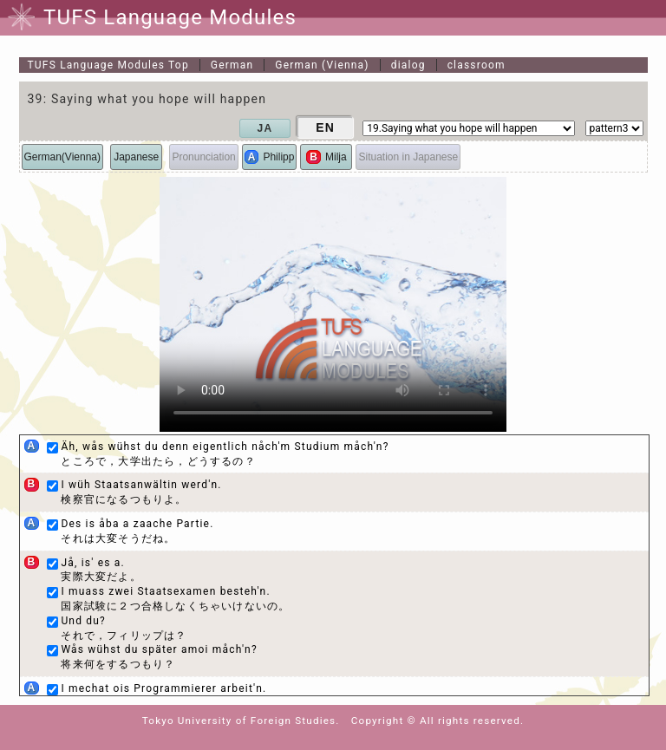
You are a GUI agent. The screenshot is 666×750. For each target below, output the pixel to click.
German (232, 65)
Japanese (136, 157)
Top (108, 65)
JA (265, 128)
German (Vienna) (322, 65)
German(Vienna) (62, 157)
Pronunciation (203, 157)
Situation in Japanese (408, 157)
